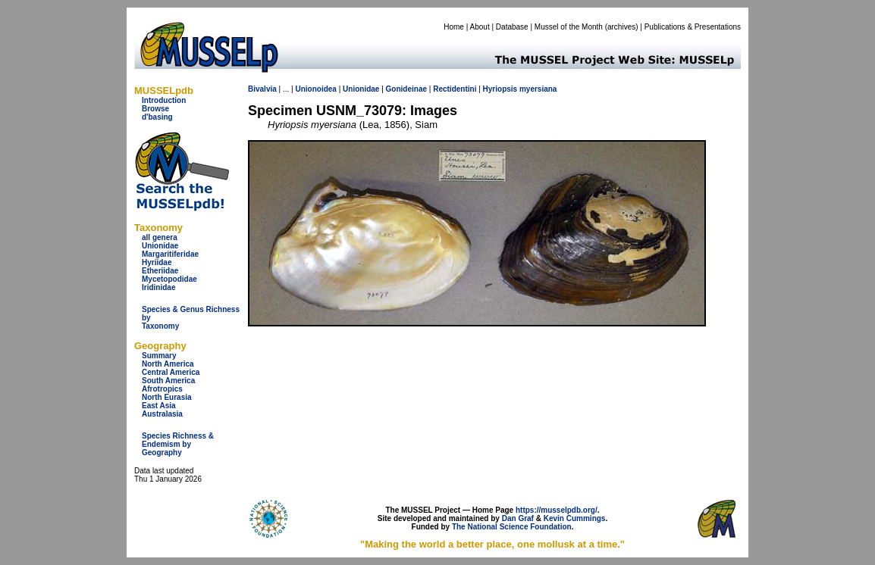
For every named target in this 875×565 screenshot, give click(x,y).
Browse (155, 109)
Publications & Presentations (692, 27)
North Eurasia (167, 397)
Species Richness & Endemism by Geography (178, 444)
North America (168, 364)
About (480, 27)
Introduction (164, 100)
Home (454, 27)
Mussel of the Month (569, 27)
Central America (170, 372)
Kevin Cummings (575, 518)
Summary (159, 355)
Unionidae (160, 246)
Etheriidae (160, 271)
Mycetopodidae (169, 279)
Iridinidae (158, 287)
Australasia (162, 414)
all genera (159, 237)
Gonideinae (406, 89)
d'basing (157, 117)
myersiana (538, 89)
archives (621, 27)
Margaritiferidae (170, 254)
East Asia (159, 405)
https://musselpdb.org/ (556, 510)
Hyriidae (156, 262)
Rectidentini (454, 89)
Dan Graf (518, 518)
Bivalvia (262, 89)
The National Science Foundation (512, 527)
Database (512, 27)
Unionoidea (315, 89)
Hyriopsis (500, 89)
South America (168, 380)
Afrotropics (162, 389)
